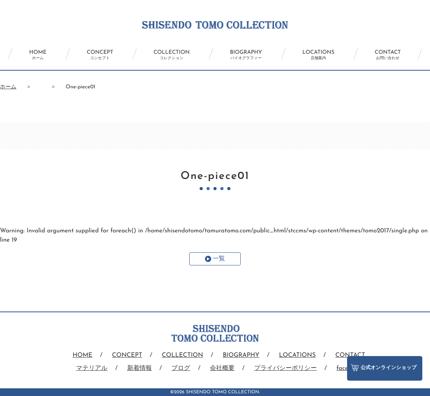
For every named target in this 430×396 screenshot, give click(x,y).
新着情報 (139, 368)
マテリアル (92, 368)
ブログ (181, 368)
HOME (37, 55)
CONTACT (388, 55)
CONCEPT (100, 55)
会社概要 (222, 368)
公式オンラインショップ (384, 367)
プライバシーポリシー (285, 368)
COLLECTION (172, 55)
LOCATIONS (319, 55)
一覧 (219, 259)
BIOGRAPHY (246, 55)
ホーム (8, 87)
